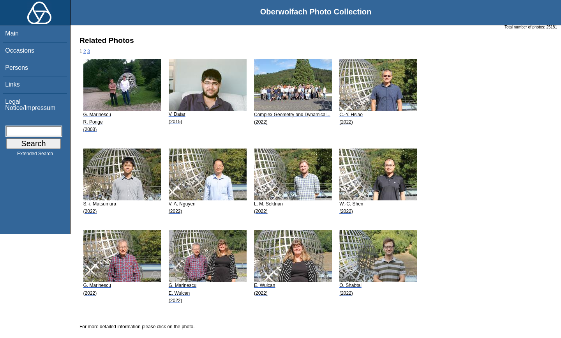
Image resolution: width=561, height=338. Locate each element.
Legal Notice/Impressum (30, 104)
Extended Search (35, 155)
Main (12, 33)
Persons (16, 67)
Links (12, 84)
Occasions (19, 50)
